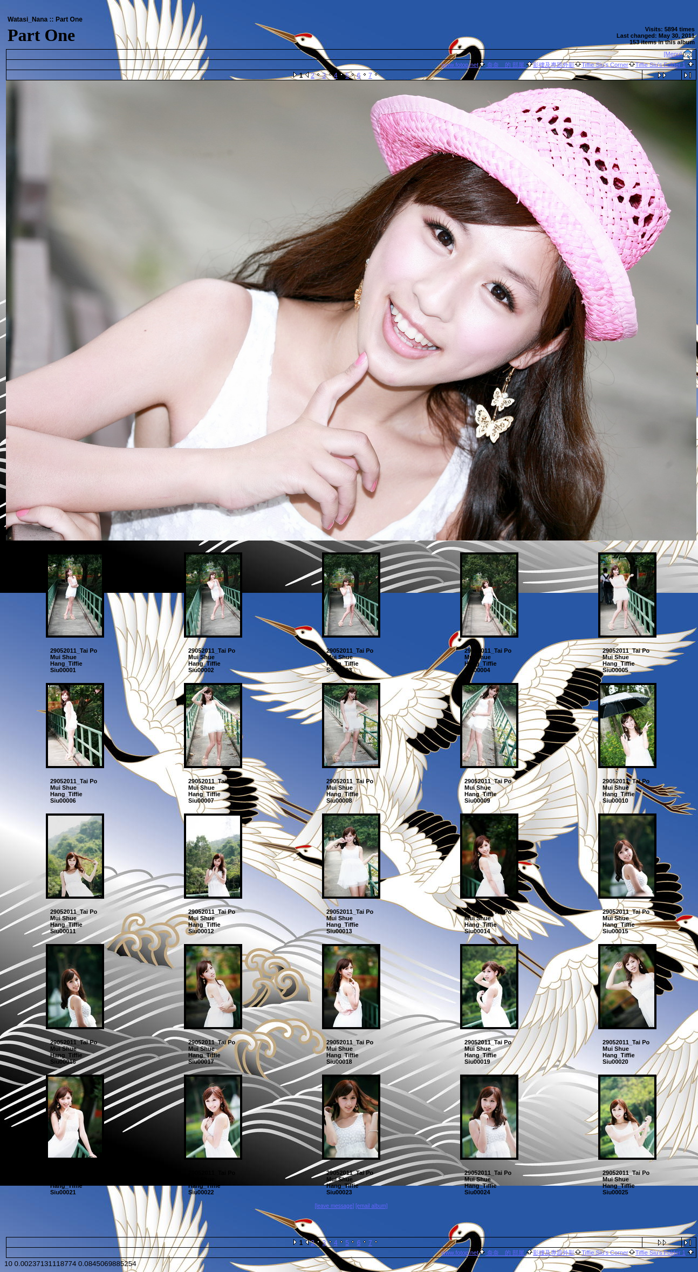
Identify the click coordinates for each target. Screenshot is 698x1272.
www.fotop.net (459, 64)
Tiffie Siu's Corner (604, 64)
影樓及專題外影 (553, 64)
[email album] (371, 1206)
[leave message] (334, 1206)
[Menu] (673, 54)
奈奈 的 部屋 (505, 64)
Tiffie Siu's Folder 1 (660, 64)
